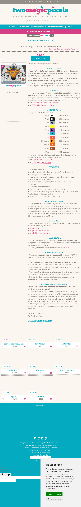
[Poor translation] (7, 474)
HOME (25, 2)
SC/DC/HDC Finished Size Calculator (44, 105)
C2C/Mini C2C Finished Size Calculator (46, 102)
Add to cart (40, 58)
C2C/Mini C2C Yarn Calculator (43, 160)
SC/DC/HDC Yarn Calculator (41, 162)
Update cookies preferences (40, 452)
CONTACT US (54, 2)
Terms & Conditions (31, 447)
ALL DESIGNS (23, 27)
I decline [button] (58, 494)
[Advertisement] (13, 106)
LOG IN (68, 27)
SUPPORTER (33, 2)
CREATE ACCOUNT (55, 27)
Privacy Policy (44, 447)
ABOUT (41, 2)
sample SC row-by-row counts (39, 233)
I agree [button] (50, 494)
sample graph (34, 228)
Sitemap (54, 447)
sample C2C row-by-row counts (40, 230)
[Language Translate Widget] (40, 457)
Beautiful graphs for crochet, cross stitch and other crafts (40, 16)
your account (65, 247)
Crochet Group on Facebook (69, 304)
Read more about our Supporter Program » (63, 49)
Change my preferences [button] (54, 499)
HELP (46, 2)
